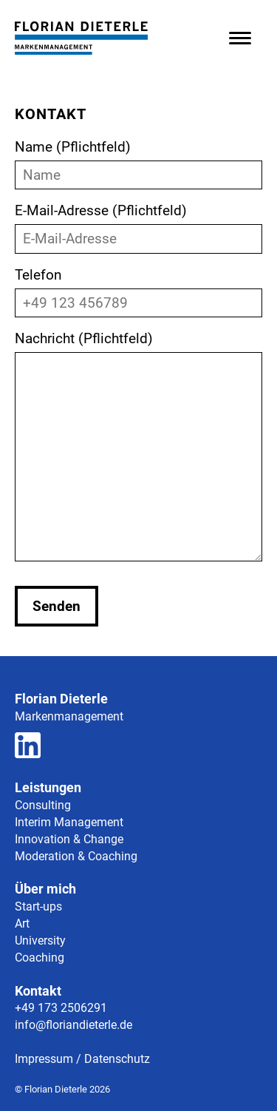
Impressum (44, 1059)
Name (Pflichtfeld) (138, 160)
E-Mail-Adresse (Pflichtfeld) (138, 224)
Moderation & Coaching (76, 856)
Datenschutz (117, 1059)
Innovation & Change (69, 839)
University (40, 940)
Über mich (45, 888)
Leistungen (48, 787)
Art (22, 923)
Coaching (39, 957)
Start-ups (38, 906)
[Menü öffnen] (240, 38)
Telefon (138, 288)
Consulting (43, 805)
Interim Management (69, 822)
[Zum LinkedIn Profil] (28, 747)
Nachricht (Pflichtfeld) (138, 448)
